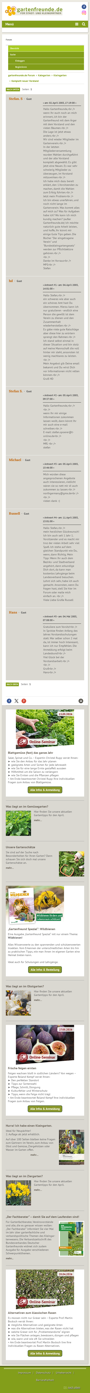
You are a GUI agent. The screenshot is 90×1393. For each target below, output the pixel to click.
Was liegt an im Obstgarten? (25, 986)
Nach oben (12, 684)
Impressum (24, 1372)
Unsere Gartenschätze (20, 847)
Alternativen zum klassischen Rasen (32, 1313)
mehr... (9, 1258)
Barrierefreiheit (45, 1380)
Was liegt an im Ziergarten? (24, 1176)
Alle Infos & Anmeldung (45, 790)
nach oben (74, 1387)
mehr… (38, 820)
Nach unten (13, 89)
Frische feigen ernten (22, 1068)
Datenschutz (43, 1372)
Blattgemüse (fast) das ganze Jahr (30, 753)
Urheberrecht (63, 1372)
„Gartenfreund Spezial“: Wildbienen (31, 929)
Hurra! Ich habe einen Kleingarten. (29, 1125)
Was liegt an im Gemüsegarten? (27, 806)
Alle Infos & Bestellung (45, 970)
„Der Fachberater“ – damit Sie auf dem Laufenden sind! (42, 1217)
